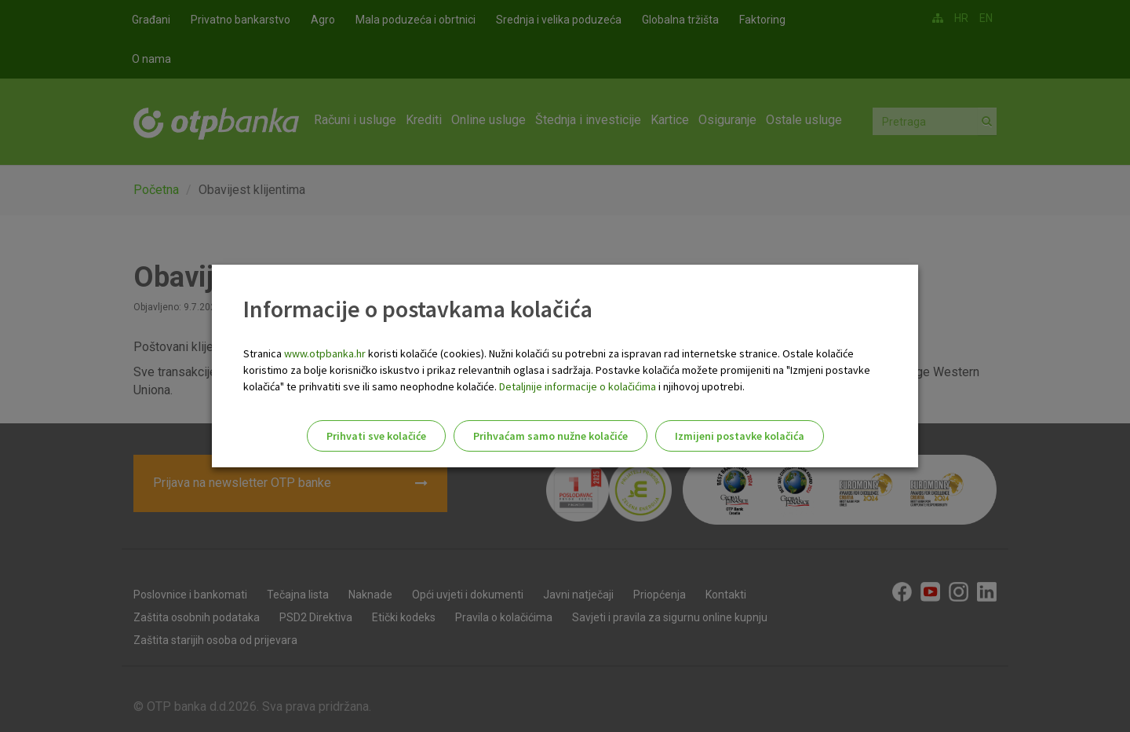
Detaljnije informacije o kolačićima (577, 386)
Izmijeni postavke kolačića (739, 436)
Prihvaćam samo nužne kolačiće (550, 436)
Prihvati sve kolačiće (376, 436)
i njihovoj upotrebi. (700, 386)
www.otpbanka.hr (325, 353)
